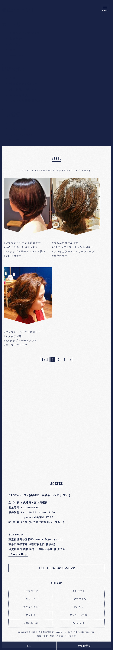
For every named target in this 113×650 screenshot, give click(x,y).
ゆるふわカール (15, 247)
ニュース (31, 599)
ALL (24, 170)
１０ (12, 78)
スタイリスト (30, 607)
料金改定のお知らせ (23, 83)
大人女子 (32, 247)
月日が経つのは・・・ (24, 89)
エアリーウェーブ (84, 251)
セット (87, 170)
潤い (42, 251)
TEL (28, 645)
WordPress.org (20, 140)
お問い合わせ (30, 623)
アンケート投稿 (79, 615)
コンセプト (78, 591)
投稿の (18, 129)
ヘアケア (15, 44)
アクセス (31, 615)
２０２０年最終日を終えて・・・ (32, 100)
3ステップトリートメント (21, 251)
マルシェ (79, 607)
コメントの (21, 134)
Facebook (79, 623)
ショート (47, 170)
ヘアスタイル (78, 599)
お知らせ (15, 38)
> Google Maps (18, 554)
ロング (76, 170)
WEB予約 (85, 645)
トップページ (30, 591)
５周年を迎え (18, 95)
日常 (12, 49)
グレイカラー (13, 255)
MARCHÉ (16, 55)
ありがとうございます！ (26, 32)
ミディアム (63, 170)
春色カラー (60, 255)
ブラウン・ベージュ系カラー (23, 242)
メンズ (35, 170)
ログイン (15, 123)
